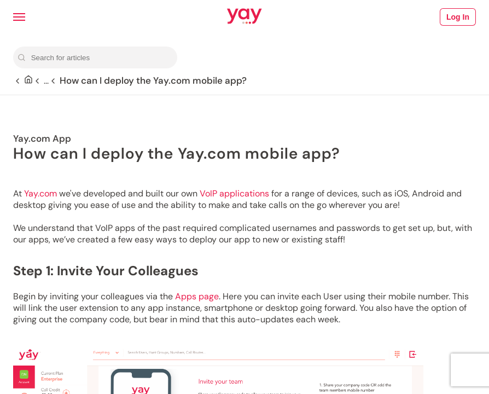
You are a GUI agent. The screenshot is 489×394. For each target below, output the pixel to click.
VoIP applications (234, 193)
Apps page (197, 296)
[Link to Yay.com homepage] (244, 17)
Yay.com (40, 193)
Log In (457, 17)
